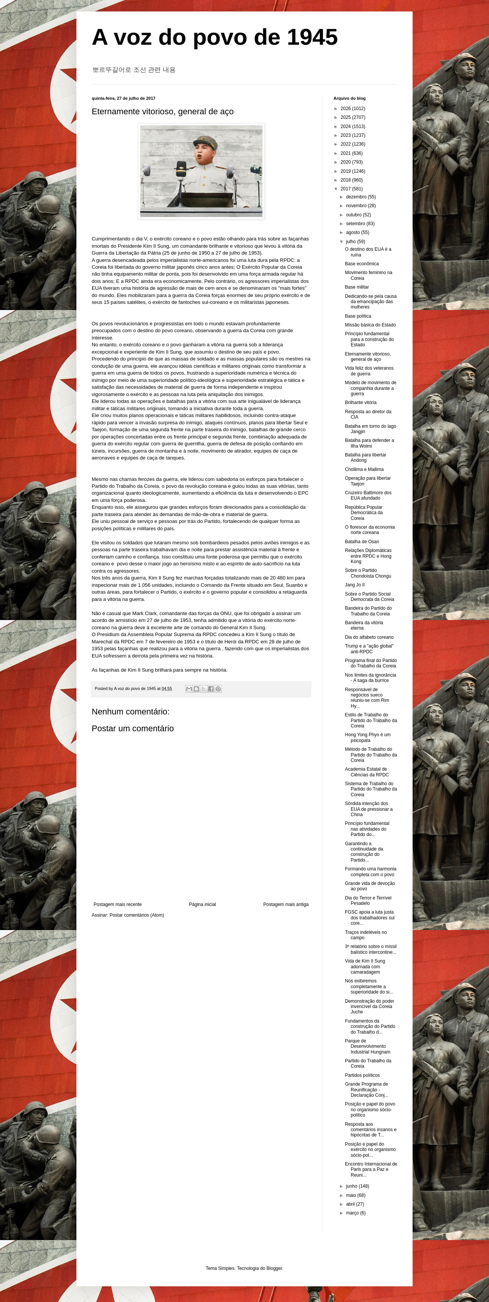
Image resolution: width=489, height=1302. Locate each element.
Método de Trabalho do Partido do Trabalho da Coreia (371, 755)
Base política (358, 316)
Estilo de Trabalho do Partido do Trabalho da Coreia (371, 720)
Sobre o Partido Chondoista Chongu (368, 573)
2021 (346, 153)
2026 (346, 108)
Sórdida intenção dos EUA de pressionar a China (369, 809)
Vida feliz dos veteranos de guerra (369, 370)
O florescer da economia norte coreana (370, 529)
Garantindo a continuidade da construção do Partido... (364, 852)
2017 (346, 189)
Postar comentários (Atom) (137, 915)
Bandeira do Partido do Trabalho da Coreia (368, 611)
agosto (353, 232)
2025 (346, 117)
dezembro (357, 197)
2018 (346, 180)
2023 (346, 135)
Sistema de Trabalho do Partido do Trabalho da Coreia (371, 789)
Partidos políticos (362, 1075)
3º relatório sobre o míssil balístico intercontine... (371, 949)
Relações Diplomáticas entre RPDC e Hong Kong (368, 556)
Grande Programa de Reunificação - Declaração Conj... (367, 1089)
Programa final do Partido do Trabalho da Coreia (371, 663)
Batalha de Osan (362, 541)
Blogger (274, 1268)
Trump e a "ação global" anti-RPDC (369, 648)
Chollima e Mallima (364, 469)
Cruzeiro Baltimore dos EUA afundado (368, 495)
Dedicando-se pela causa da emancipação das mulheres (371, 302)
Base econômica (362, 263)
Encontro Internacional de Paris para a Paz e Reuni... (371, 1169)
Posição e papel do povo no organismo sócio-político (370, 1109)
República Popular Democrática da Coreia (364, 513)
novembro (357, 205)
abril (351, 1204)
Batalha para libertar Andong (365, 457)
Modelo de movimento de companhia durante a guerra (371, 388)
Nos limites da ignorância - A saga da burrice (370, 677)
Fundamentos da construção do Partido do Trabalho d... (370, 1026)
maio (351, 1195)
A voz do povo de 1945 (215, 37)
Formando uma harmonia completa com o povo (371, 871)
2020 (346, 162)
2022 (346, 144)
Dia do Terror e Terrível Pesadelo (368, 900)
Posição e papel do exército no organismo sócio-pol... (370, 1149)
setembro (356, 223)
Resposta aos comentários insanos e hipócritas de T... (371, 1130)
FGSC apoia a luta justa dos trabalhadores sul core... (370, 917)
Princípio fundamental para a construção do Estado (369, 339)
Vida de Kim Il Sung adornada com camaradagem (365, 966)
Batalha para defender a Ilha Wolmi (369, 443)
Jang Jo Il (354, 585)
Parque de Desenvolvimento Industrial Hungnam (367, 1046)
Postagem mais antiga (286, 904)
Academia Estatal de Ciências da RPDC (367, 771)
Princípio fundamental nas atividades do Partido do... (367, 829)
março (353, 1213)
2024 (346, 126)
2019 (346, 171)
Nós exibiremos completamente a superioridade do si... (369, 986)
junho (352, 1186)
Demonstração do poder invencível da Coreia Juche (369, 1006)
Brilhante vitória (361, 402)
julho (351, 241)
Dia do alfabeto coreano (369, 637)
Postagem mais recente (118, 904)
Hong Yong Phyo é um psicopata (367, 737)
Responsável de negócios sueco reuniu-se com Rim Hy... (367, 698)
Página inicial (202, 904)
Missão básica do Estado (370, 325)
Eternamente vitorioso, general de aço (368, 356)
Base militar (357, 287)
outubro (354, 215)
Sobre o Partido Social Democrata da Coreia (369, 596)
